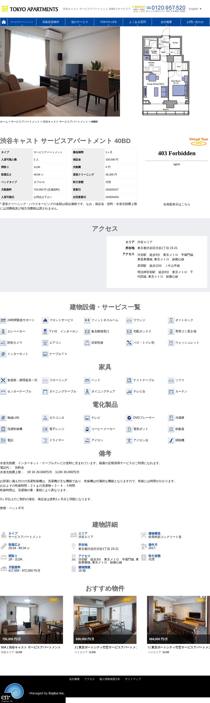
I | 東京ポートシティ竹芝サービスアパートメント (179, 647)
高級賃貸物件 (50, 21)
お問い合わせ (195, 21)
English (193, 8)
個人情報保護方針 (109, 679)
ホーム (4, 22)
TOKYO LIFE (108, 21)
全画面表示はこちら (176, 204)
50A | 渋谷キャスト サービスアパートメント (31, 647)
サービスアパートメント (21, 22)
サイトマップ (133, 679)
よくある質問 (137, 21)
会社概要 (166, 21)
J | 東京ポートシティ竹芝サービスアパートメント (105, 647)
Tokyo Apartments (30, 9)
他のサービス (79, 21)
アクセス (89, 679)
